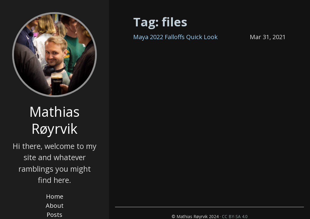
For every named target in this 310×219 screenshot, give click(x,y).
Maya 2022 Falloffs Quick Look (175, 37)
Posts (54, 215)
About (55, 205)
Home (54, 196)
